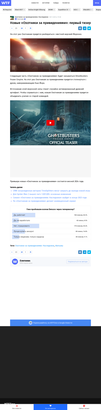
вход (97, 3)
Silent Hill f (20, 10)
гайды (56, 3)
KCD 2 (77, 10)
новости (34, 3)
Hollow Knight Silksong (36, 10)
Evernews (25, 260)
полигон (66, 3)
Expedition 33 (64, 10)
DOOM (51, 10)
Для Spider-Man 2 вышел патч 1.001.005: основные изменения (42, 194)
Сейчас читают (84, 407)
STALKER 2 (88, 10)
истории (45, 3)
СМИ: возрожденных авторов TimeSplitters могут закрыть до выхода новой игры (51, 190)
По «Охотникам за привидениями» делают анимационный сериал (44, 201)
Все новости (17, 407)
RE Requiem (7, 10)
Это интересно (50, 407)
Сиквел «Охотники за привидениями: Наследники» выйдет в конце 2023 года (50, 197)
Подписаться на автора (77, 262)
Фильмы (59, 245)
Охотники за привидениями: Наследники (31, 17)
